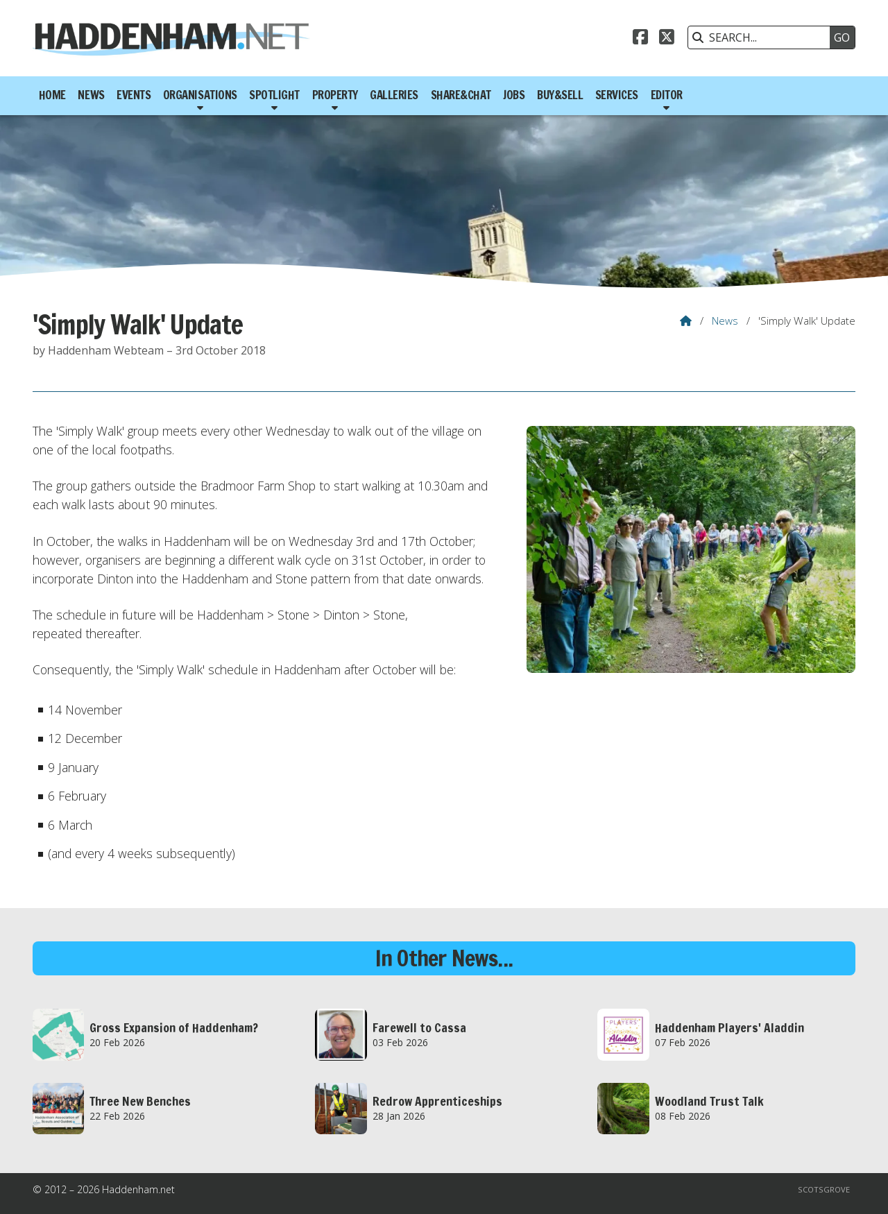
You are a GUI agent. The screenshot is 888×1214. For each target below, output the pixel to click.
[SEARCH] (762, 37)
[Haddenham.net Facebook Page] (640, 38)
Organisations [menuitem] (200, 95)
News (725, 320)
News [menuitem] (91, 95)
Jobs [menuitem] (513, 95)
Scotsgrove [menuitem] (824, 1189)
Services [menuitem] (616, 95)
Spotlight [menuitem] (274, 95)
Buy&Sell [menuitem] (560, 95)
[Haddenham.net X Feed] (666, 38)
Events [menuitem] (134, 95)
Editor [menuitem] (667, 95)
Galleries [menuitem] (394, 95)
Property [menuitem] (335, 95)
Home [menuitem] (52, 95)
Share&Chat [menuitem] (461, 95)
